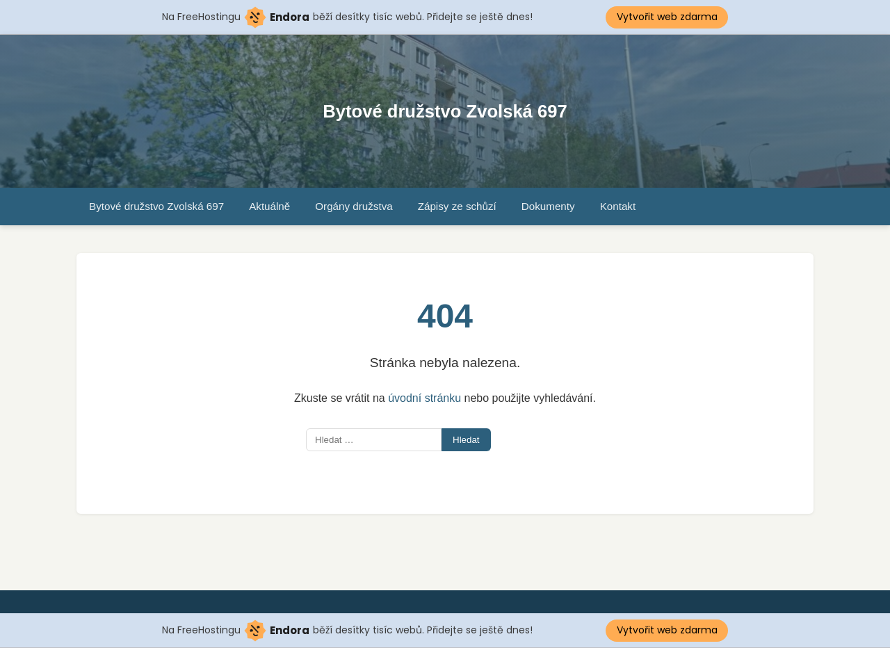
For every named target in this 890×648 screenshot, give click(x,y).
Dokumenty (548, 206)
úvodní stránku (424, 398)
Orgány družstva (353, 206)
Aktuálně (269, 206)
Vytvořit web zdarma (667, 17)
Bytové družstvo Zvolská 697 (445, 111)
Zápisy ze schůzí (457, 206)
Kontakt (618, 206)
